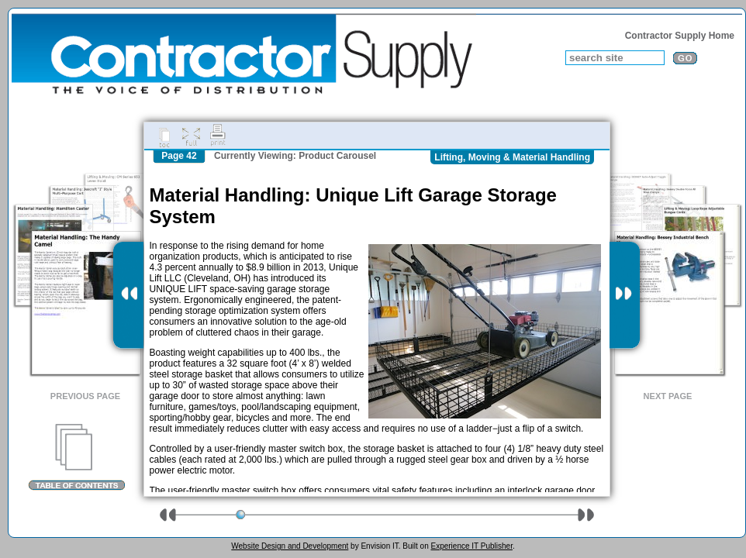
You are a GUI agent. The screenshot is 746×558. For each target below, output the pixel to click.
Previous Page (85, 396)
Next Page (668, 396)
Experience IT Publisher (471, 546)
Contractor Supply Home (679, 35)
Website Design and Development (289, 546)
